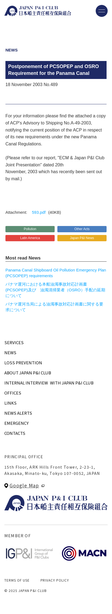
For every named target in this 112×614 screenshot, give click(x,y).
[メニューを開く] (102, 11)
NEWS (10, 352)
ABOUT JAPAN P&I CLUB (27, 372)
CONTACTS (14, 433)
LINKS (10, 403)
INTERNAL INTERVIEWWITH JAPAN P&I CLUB (49, 383)
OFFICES (12, 393)
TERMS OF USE (17, 580)
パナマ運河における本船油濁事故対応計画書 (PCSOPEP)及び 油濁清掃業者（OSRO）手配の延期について (55, 290)
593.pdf (39, 212)
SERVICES (14, 342)
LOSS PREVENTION (23, 362)
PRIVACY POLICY (55, 580)
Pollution (30, 229)
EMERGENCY (16, 423)
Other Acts (81, 229)
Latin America (30, 238)
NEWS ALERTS (18, 413)
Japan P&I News (82, 238)
